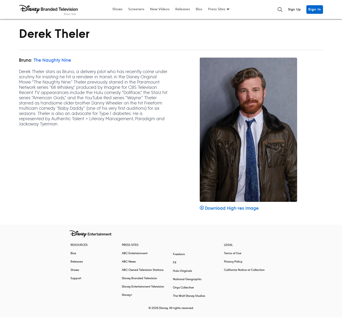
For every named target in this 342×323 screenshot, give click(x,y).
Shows (117, 9)
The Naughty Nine (52, 66)
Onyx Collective (183, 293)
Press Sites (216, 9)
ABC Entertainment (134, 258)
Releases (182, 9)
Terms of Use (232, 258)
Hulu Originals (182, 276)
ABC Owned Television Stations (143, 275)
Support (76, 283)
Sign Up (294, 9)
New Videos (160, 9)
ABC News (129, 267)
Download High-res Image (229, 214)
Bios (199, 9)
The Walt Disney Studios (189, 301)
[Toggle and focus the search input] (280, 9)
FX (174, 268)
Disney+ (127, 300)
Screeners (136, 9)
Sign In (314, 9)
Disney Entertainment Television (143, 292)
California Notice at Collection (244, 275)
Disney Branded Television (139, 283)
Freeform (179, 259)
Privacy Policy (233, 267)
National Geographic (187, 284)
